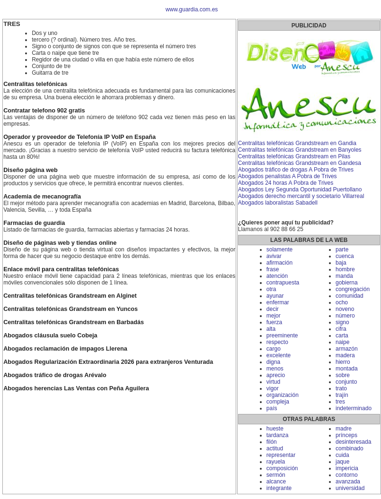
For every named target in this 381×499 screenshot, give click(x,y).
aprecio (275, 375)
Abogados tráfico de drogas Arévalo (54, 375)
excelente (278, 355)
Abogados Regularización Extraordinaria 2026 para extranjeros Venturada (108, 362)
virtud (273, 382)
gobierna (347, 282)
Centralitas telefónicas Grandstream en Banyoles (300, 149)
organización (282, 395)
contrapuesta (282, 282)
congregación (353, 289)
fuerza (274, 322)
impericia (347, 468)
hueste (275, 428)
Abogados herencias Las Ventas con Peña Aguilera (76, 388)
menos (275, 368)
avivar (274, 256)
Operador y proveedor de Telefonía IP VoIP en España (79, 137)
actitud (274, 448)
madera (345, 355)
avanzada (348, 481)
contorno (347, 475)
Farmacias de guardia (34, 223)
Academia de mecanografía (42, 196)
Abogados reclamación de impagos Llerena (65, 348)
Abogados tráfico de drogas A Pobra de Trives (296, 169)
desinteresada (353, 442)
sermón (275, 475)
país (271, 408)
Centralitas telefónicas (35, 84)
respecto (277, 342)
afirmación (279, 262)
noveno (345, 309)
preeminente (282, 335)
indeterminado (354, 408)
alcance (276, 481)
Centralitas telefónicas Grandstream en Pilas (294, 156)
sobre (343, 375)
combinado (349, 448)
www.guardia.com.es (192, 9)
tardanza (277, 435)
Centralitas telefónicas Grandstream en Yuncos (70, 309)
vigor (272, 388)
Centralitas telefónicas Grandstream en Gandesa (299, 163)
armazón (347, 348)
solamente (279, 249)
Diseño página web (30, 170)
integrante (279, 488)
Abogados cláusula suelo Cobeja (50, 335)
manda (344, 276)
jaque (342, 461)
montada (347, 368)
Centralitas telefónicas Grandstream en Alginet (70, 296)
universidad (350, 488)
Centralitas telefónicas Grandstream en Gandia (297, 143)
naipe (342, 342)
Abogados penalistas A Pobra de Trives (287, 176)
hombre (345, 269)
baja (341, 262)
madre (344, 428)
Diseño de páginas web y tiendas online (59, 243)
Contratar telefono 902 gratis (44, 110)
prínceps (346, 435)
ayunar (275, 296)
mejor (273, 315)
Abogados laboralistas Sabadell (278, 202)
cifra (341, 329)
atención (277, 276)
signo (342, 322)
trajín (342, 395)
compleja (277, 401)
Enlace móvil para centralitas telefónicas (61, 269)
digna (273, 362)
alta (270, 329)
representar (280, 455)
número (345, 315)
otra (271, 289)
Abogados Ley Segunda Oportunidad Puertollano (300, 189)
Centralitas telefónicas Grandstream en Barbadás (73, 322)
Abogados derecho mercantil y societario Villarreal (301, 196)
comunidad (349, 296)
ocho (342, 302)
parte (342, 249)
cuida (342, 455)
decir (272, 309)
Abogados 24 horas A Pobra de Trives (285, 183)
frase (272, 269)
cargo (273, 348)
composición (282, 468)
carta (342, 335)
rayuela (275, 461)
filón (271, 442)
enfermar (277, 302)
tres (340, 401)
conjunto (346, 382)
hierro (343, 362)
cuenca (345, 256)
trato (341, 388)
